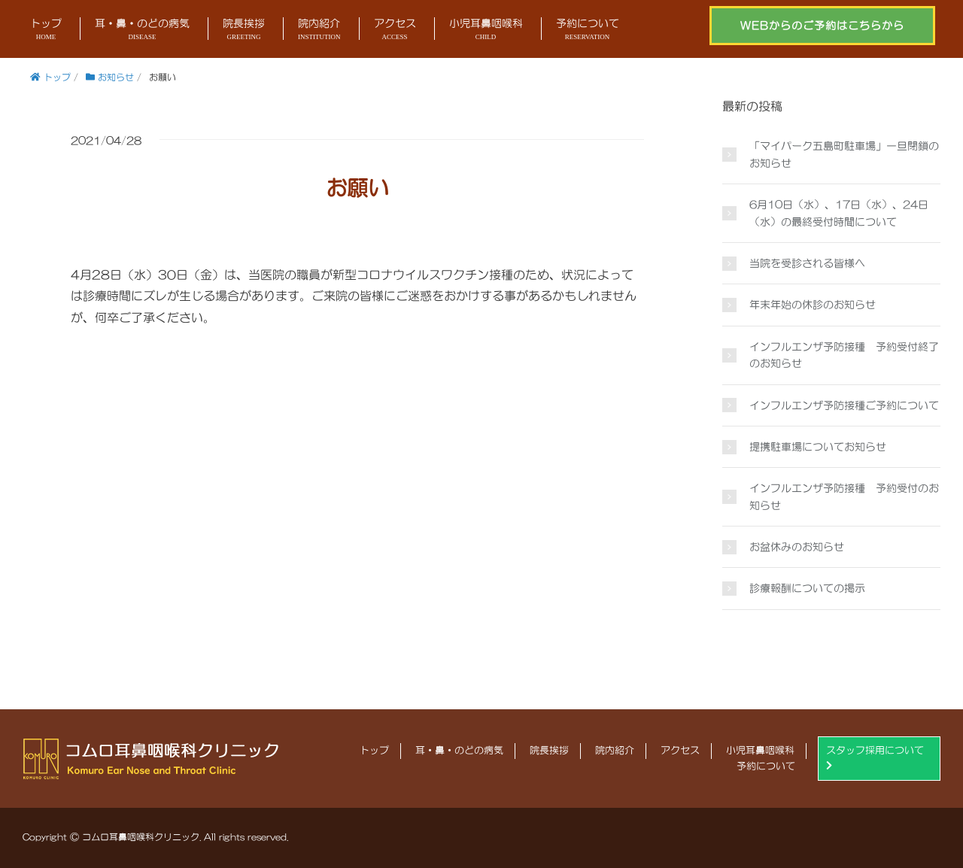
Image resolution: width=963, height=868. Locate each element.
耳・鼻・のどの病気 (142, 30)
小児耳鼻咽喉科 (486, 30)
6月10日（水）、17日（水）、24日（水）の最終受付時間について (838, 212)
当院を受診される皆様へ (807, 263)
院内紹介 (319, 30)
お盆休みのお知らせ (796, 547)
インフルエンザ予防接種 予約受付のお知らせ (844, 496)
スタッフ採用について (875, 757)
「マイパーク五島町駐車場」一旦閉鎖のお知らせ (844, 154)
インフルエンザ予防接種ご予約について (844, 405)
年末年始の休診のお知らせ (812, 304)
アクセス (395, 30)
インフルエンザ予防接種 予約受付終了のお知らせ (844, 355)
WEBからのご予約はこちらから (822, 25)
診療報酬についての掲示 (807, 588)
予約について (587, 30)
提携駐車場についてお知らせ (817, 447)
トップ (46, 30)
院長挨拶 (244, 30)
